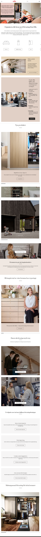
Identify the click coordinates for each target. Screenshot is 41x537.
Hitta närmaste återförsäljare (20, 479)
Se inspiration (20, 328)
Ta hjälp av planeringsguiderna (20, 463)
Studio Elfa (32, 118)
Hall (30, 49)
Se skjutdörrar (20, 178)
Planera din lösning (20, 446)
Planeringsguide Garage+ (20, 403)
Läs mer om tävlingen (33, 72)
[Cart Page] (39, 1)
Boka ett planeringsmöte (20, 429)
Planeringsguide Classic (20, 372)
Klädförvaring (18, 49)
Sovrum (6, 49)
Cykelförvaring (20, 235)
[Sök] (31, 1)
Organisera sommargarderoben (7, 16)
